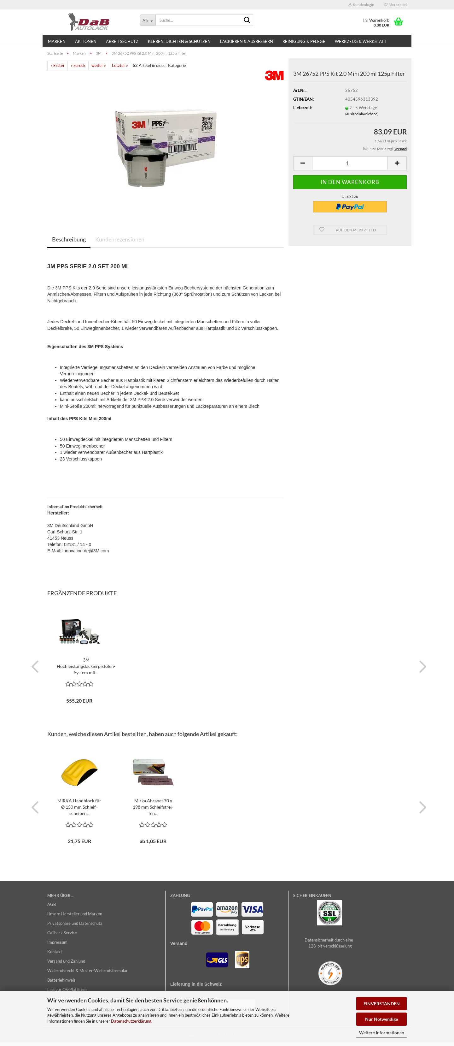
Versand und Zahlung (66, 964)
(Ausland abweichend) (361, 117)
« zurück (78, 69)
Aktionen (85, 41)
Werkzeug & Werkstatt (361, 41)
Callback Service (62, 936)
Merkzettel (395, 4)
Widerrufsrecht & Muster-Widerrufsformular (87, 974)
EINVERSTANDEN (382, 1003)
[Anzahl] (350, 167)
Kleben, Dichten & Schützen (179, 41)
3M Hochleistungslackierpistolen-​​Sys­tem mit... (86, 670)
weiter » (98, 69)
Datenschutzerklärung (131, 1021)
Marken (57, 41)
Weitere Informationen (381, 1032)
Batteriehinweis (61, 983)
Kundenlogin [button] (361, 4)
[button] (302, 167)
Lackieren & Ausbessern (246, 41)
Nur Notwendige (381, 1019)
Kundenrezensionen (119, 242)
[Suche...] (148, 20)
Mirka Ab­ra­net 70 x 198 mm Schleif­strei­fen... (153, 810)
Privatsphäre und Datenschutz (74, 926)
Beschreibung (69, 242)
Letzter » (120, 69)
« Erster (57, 69)
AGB (51, 907)
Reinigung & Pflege (303, 41)
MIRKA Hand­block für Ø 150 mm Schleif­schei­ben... (79, 810)
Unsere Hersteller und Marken (74, 917)
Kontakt (54, 955)
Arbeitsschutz (122, 41)
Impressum (57, 945)
